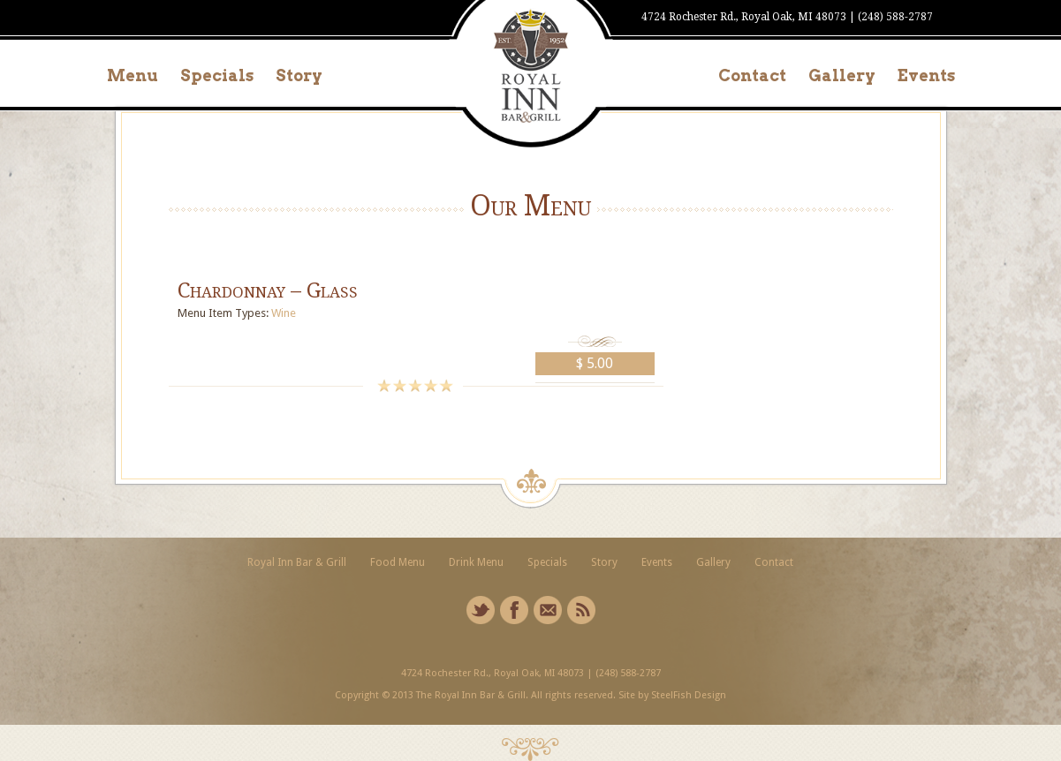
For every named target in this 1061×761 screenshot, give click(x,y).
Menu (132, 75)
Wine (283, 313)
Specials (217, 75)
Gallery (841, 75)
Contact (752, 75)
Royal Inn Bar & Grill (296, 562)
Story (299, 75)
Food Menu (397, 562)
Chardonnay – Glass (268, 290)
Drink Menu (476, 562)
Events (926, 75)
